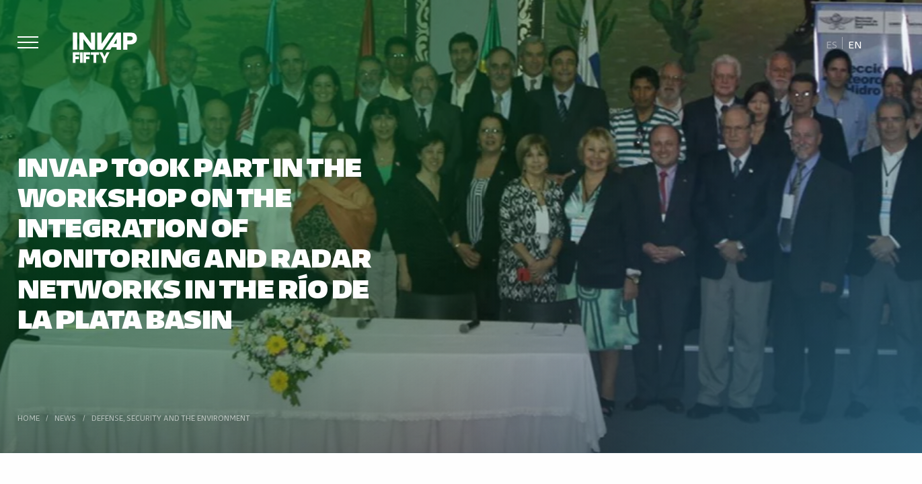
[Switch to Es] (832, 43)
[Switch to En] (855, 43)
